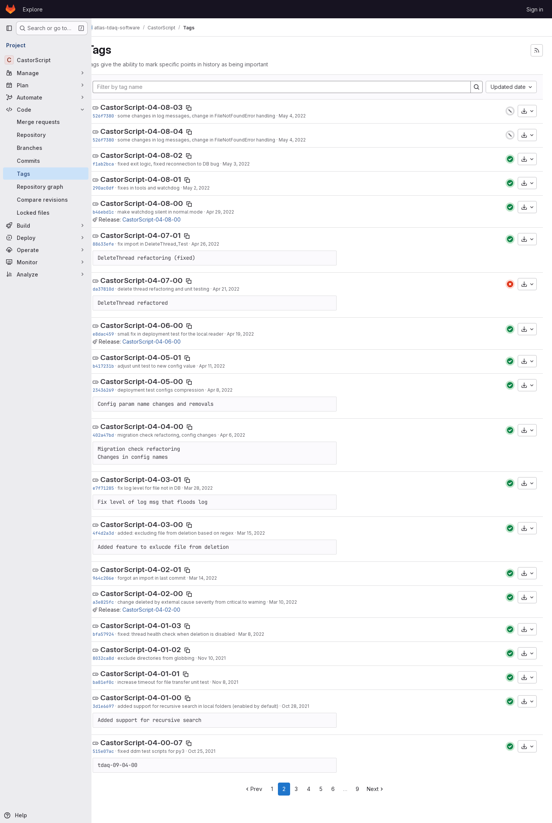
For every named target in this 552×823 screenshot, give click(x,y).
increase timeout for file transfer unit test (177, 682)
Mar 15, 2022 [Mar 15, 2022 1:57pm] (265, 533)
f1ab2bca (117, 164)
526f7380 (117, 116)
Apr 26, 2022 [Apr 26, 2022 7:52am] (219, 244)
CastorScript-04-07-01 (154, 235)
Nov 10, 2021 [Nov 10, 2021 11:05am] (226, 658)
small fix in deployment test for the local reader (184, 334)
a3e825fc (117, 602)
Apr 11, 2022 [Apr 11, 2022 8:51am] (226, 366)
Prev (261, 789)
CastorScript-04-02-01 (154, 569)
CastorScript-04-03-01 (154, 479)
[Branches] (45, 147)
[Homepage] (10, 9)
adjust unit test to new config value (171, 366)
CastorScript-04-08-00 (155, 203)
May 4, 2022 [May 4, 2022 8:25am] (306, 116)
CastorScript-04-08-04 (155, 131)
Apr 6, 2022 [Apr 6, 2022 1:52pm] (246, 435)
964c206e (117, 578)
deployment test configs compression (175, 390)
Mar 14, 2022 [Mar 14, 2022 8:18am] (217, 578)
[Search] (476, 87)
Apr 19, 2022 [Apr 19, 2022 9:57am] (254, 334)
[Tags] (45, 173)
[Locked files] (45, 212)
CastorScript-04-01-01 (154, 673)
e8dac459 (117, 334)
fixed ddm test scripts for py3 (165, 751)
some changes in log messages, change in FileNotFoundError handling (210, 116)
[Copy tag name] (202, 108)
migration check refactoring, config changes (181, 435)
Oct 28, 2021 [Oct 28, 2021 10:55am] (309, 706)
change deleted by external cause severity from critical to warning (206, 602)
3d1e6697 (117, 706)
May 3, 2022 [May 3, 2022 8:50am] (250, 164)
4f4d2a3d (117, 533)
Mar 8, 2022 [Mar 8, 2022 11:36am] (265, 634)
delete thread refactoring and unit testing (177, 289)
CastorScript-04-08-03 (155, 107)
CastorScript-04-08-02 (155, 155)
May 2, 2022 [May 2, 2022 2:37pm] (210, 188)
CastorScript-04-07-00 (155, 280)
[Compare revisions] (45, 199)
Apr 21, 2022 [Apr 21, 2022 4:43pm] (240, 289)
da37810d (117, 289)
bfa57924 (117, 634)
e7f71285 (117, 488)
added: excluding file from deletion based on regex (190, 533)
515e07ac (117, 751)
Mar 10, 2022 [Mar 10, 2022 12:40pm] (297, 602)
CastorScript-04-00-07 (155, 742)
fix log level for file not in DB (163, 488)
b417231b (117, 366)
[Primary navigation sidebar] (9, 28)
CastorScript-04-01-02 (154, 649)
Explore (33, 9)
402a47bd (117, 435)
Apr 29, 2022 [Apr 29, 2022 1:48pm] (234, 212)
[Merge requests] (45, 122)
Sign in (534, 9)
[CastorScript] (45, 60)
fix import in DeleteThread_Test (167, 244)
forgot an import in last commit (166, 578)
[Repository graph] (45, 186)
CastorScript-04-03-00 (155, 524)
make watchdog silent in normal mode (174, 212)
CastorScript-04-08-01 (154, 179)
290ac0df (117, 188)
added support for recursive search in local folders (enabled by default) (212, 706)
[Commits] (45, 160)
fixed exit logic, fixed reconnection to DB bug (182, 164)
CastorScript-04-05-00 (155, 381)
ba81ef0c (117, 682)
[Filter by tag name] (289, 87)
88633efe (117, 244)
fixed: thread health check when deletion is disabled (190, 634)
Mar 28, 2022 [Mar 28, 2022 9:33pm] (212, 488)
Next (383, 789)
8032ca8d (117, 658)
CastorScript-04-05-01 (154, 357)
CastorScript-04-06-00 (155, 325)
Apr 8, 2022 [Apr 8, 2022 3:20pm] (234, 390)
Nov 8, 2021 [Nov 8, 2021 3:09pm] (239, 682)
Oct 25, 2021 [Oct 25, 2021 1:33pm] (215, 751)
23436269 (117, 390)
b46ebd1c (117, 212)
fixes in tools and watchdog (163, 188)
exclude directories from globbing (170, 658)
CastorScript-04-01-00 (155, 697)
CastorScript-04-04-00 (155, 426)
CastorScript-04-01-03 (154, 625)
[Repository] (45, 135)
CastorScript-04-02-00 (155, 593)
